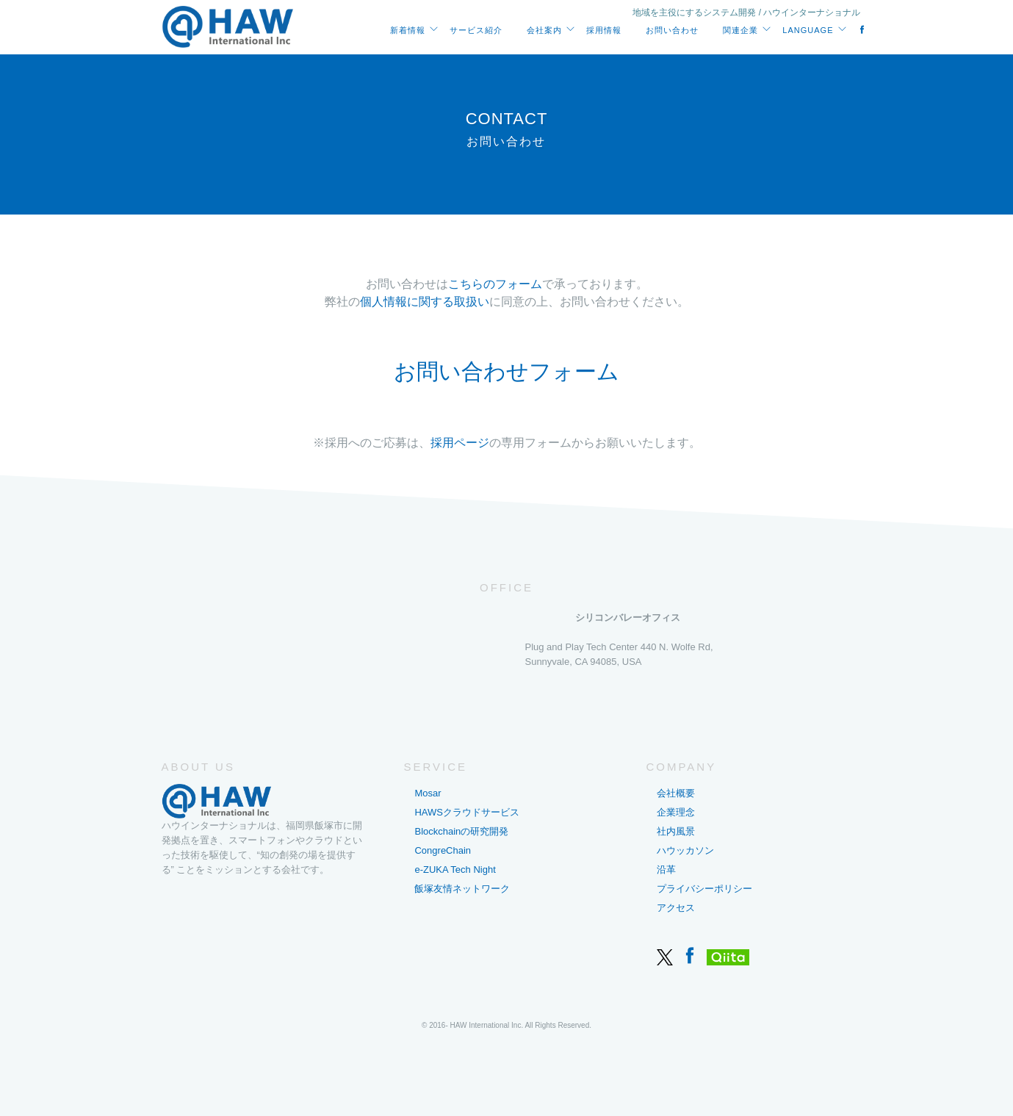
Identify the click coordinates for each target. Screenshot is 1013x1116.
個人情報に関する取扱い (424, 302)
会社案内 (544, 30)
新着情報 (407, 30)
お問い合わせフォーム (506, 372)
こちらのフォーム (495, 284)
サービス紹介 (476, 30)
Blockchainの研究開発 (461, 831)
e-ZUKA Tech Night (454, 869)
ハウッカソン (685, 850)
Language (807, 30)
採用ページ (459, 443)
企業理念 (676, 812)
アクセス (676, 907)
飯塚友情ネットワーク (462, 888)
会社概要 (676, 793)
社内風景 (676, 831)
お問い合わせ (672, 30)
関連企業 (740, 30)
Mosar (427, 793)
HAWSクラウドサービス (466, 812)
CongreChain (442, 850)
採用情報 (603, 30)
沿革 (666, 869)
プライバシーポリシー (704, 888)
